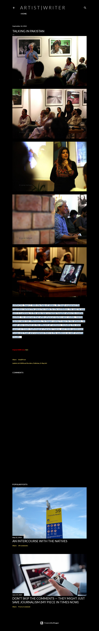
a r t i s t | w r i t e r (42, 7)
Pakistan (36, 363)
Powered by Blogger (49, 623)
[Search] (85, 7)
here (26, 350)
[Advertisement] (49, 459)
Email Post (22, 360)
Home (24, 14)
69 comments (23, 546)
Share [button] (14, 360)
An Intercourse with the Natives (39, 541)
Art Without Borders (25, 363)
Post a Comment (24, 607)
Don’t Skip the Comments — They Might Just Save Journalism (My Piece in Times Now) (48, 600)
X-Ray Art (43, 363)
